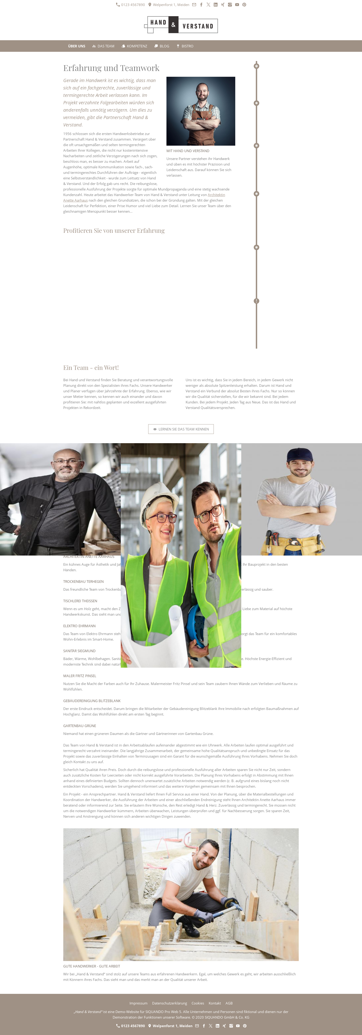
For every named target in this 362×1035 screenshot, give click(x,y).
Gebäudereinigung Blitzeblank (92, 700)
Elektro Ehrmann (79, 625)
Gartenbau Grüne (79, 725)
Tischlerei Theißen (80, 601)
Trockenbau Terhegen (83, 581)
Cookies (198, 1003)
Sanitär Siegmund (79, 650)
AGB (229, 1003)
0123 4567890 (130, 4)
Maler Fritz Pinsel (79, 675)
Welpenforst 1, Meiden (169, 4)
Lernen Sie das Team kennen (181, 429)
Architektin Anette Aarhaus (88, 556)
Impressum (139, 1003)
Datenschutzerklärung (169, 1003)
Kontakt (215, 1003)
